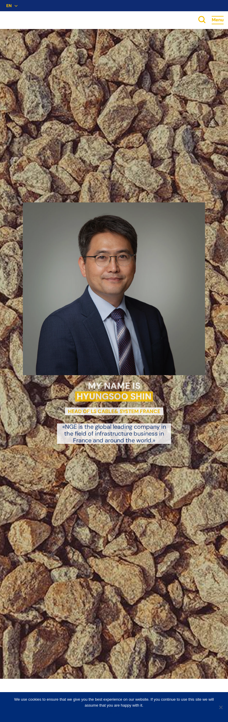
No (118, 713)
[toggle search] (202, 20)
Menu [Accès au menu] (218, 20)
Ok (110, 713)
